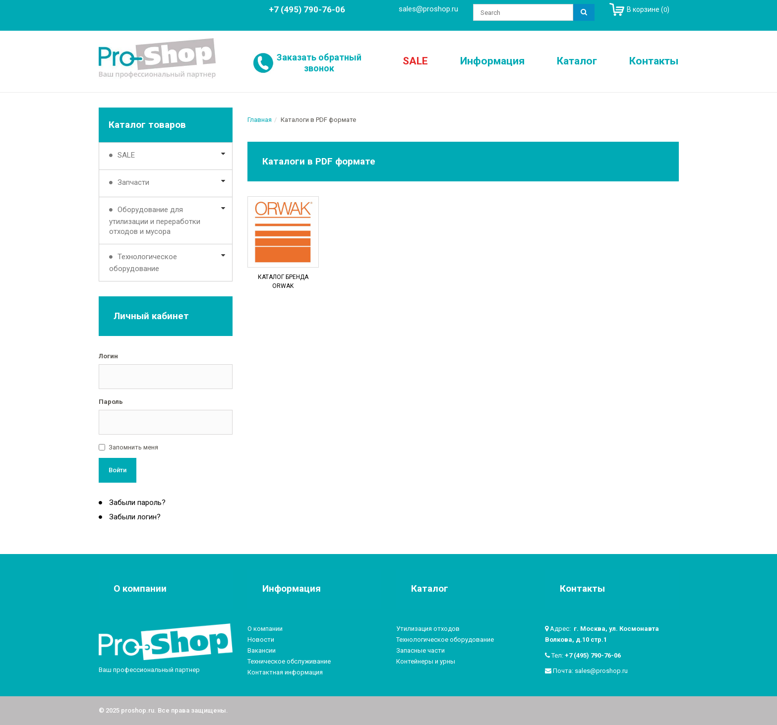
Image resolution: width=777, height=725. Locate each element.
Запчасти (133, 182)
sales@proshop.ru (428, 8)
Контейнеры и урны (425, 661)
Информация (492, 61)
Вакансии (261, 650)
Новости (260, 639)
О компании (265, 628)
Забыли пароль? (136, 502)
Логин (108, 356)
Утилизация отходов (428, 628)
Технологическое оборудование (143, 262)
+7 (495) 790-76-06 (593, 655)
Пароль (111, 401)
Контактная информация (285, 672)
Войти (117, 470)
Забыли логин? (134, 516)
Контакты (653, 61)
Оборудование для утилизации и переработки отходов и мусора (154, 220)
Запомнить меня (133, 447)
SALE (415, 61)
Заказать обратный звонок (319, 62)
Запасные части (420, 650)
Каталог (577, 61)
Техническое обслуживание (289, 661)
